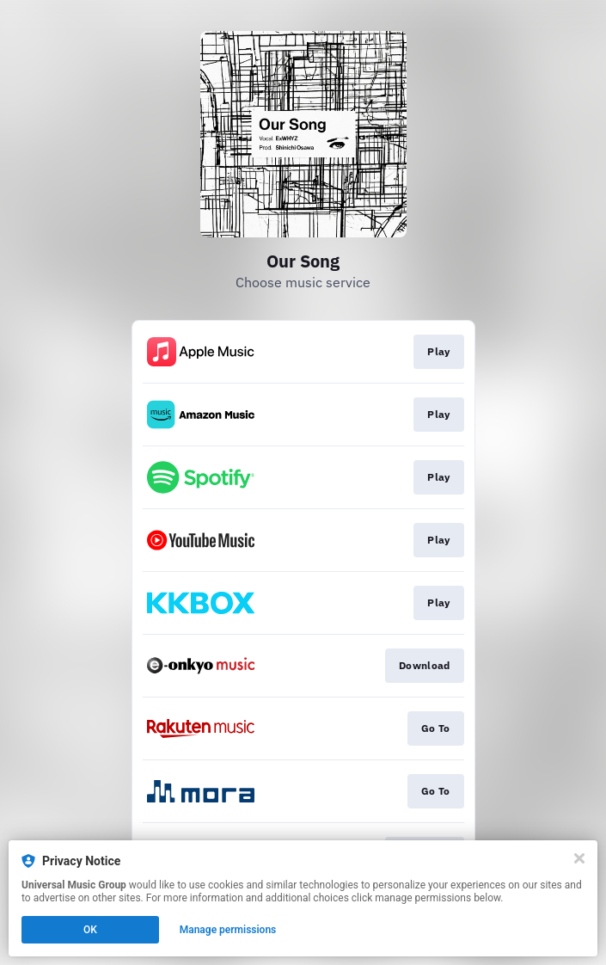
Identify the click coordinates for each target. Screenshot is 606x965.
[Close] (579, 858)
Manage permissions (228, 930)
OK (90, 930)
